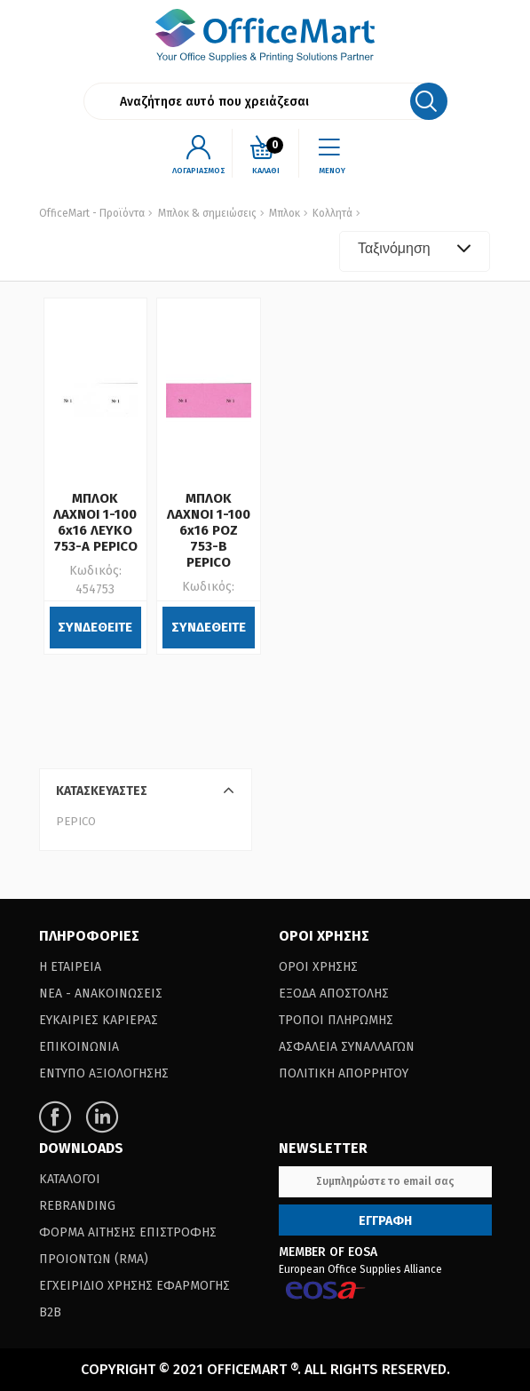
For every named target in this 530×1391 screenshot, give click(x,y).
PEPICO (76, 821)
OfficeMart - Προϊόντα (92, 213)
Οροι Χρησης (318, 966)
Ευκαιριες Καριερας (98, 1020)
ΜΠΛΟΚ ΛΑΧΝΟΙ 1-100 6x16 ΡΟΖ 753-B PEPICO (208, 530)
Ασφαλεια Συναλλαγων (347, 1046)
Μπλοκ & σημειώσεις (207, 213)
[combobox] (414, 251)
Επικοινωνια (79, 1046)
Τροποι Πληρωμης (336, 1020)
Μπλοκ (283, 213)
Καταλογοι (69, 1179)
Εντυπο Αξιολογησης (104, 1073)
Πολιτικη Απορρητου (343, 1073)
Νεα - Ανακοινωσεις (100, 993)
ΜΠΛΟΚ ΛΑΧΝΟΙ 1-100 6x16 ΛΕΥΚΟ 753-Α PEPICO (95, 522)
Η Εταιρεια (70, 966)
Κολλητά (331, 213)
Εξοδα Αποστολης (334, 993)
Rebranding (77, 1205)
